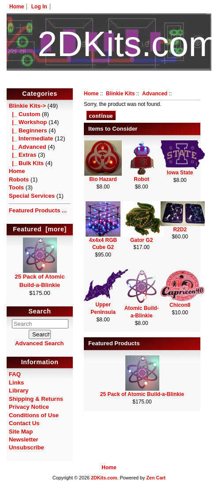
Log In (39, 7)
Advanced (154, 94)
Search (40, 311)
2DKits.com (104, 477)
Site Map (21, 431)
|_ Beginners (28, 130)
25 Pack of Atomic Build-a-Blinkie (39, 278)
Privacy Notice (29, 406)
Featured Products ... (38, 210)
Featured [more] (40, 229)
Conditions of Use (34, 415)
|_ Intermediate (31, 138)
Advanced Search (39, 343)
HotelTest (109, 83)
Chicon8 (179, 305)
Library (19, 390)
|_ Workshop (28, 122)
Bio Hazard (103, 179)
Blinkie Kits (120, 94)
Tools (16, 187)
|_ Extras (22, 154)
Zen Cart (155, 477)
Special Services (32, 195)
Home (16, 7)
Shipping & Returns (36, 399)
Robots (19, 179)
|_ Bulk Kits (26, 163)
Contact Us (24, 423)
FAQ (15, 374)
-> (27, 105)
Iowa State (180, 173)
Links (16, 382)
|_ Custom (24, 114)
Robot (141, 179)
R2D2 (180, 229)
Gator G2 (141, 240)
